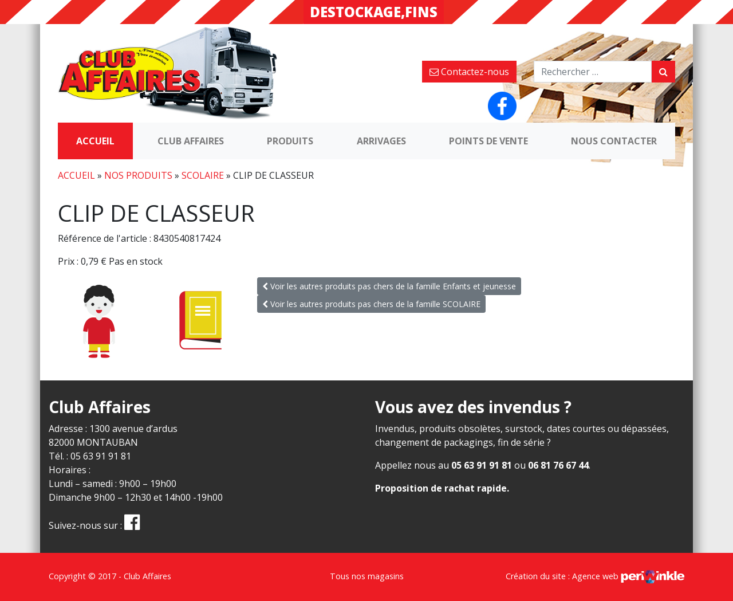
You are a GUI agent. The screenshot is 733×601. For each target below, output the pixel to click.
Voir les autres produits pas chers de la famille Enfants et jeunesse (389, 286)
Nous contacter (614, 141)
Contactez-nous (469, 71)
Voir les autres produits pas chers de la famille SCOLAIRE (371, 303)
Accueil (95, 141)
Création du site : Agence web (595, 576)
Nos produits (138, 175)
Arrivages (381, 141)
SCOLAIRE (203, 175)
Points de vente (488, 141)
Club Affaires (190, 141)
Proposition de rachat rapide (441, 488)
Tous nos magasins (367, 576)
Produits (290, 141)
